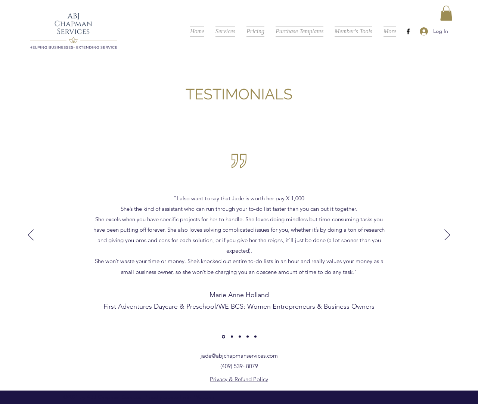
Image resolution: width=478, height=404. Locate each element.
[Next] (447, 235)
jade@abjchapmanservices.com (239, 355)
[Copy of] (232, 337)
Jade (238, 198)
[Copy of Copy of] (240, 337)
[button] (446, 13)
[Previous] (31, 235)
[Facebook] (408, 31)
